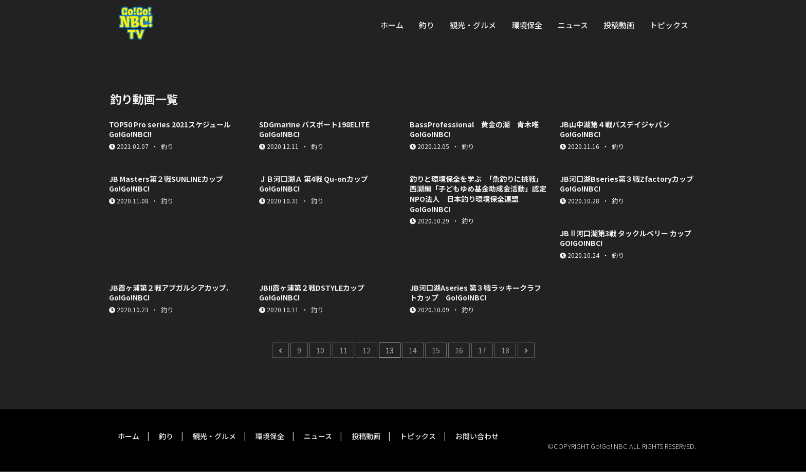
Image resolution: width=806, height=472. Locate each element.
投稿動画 (618, 25)
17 (482, 350)
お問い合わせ (477, 436)
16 (459, 350)
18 (505, 350)
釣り (426, 25)
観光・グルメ (473, 25)
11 (343, 350)
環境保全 (526, 25)
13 (390, 350)
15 (436, 350)
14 (413, 350)
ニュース (573, 25)
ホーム (392, 25)
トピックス (669, 25)
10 (320, 350)
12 (366, 350)
